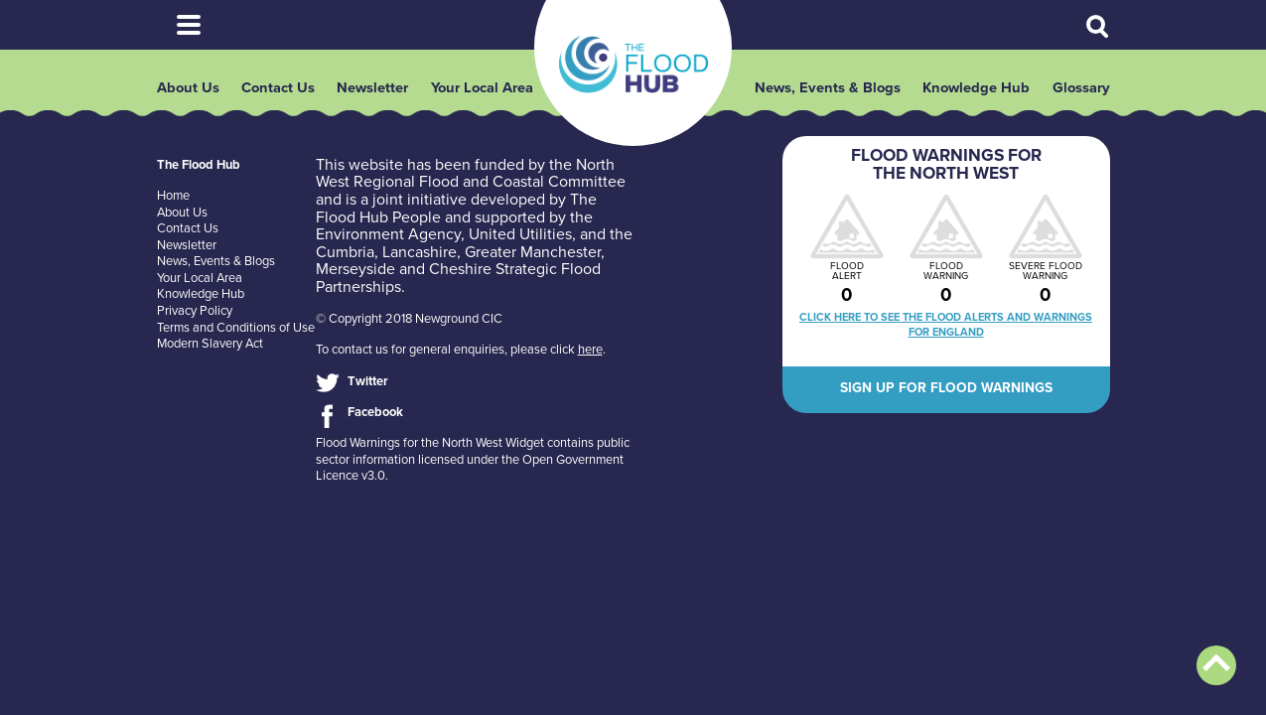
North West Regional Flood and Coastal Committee (471, 184)
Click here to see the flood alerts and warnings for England (945, 335)
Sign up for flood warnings (946, 397)
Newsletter (372, 93)
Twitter (368, 390)
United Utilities (520, 244)
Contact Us (278, 93)
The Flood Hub (633, 68)
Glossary (1081, 93)
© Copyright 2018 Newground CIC (409, 329)
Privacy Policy (194, 321)
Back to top (1216, 665)
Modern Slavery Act (210, 353)
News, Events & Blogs (828, 93)
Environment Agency (388, 244)
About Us (188, 93)
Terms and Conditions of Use (236, 337)
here (590, 359)
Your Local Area (482, 93)
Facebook (375, 422)
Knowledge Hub (976, 93)
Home (173, 206)
